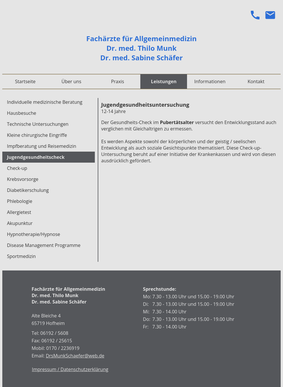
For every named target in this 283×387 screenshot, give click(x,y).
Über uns (71, 81)
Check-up (17, 168)
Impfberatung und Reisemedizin (41, 146)
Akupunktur (19, 223)
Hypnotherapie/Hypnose (33, 234)
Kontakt (256, 81)
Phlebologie (19, 201)
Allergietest (19, 212)
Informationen (210, 81)
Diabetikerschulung (28, 190)
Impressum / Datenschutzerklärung (70, 369)
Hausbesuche (21, 113)
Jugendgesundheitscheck (36, 157)
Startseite (25, 81)
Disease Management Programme (44, 245)
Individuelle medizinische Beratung (44, 102)
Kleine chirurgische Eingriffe (37, 135)
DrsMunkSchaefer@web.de (75, 356)
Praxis (117, 81)
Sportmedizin (21, 256)
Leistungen (163, 81)
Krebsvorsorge (22, 179)
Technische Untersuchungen (37, 124)
